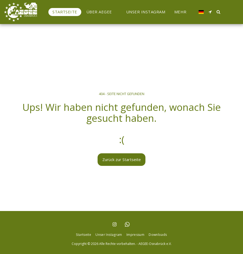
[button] (101, 12)
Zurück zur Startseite (121, 159)
